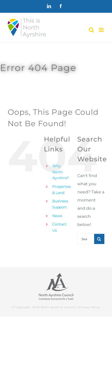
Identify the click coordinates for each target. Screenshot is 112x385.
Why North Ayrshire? (60, 172)
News (57, 215)
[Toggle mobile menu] (101, 30)
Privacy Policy (89, 307)
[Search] (99, 239)
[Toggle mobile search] (91, 30)
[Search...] (85, 239)
